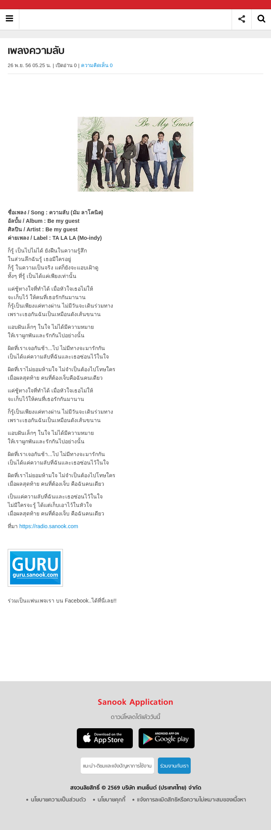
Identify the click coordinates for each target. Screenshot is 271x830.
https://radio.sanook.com (48, 526)
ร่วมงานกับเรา (174, 766)
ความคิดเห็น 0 (97, 65)
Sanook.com (23, 5)
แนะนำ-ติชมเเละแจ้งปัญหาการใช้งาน (117, 766)
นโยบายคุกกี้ (111, 800)
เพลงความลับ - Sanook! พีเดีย (128, 19)
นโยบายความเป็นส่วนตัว (58, 800)
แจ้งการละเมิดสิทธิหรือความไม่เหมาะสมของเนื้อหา (191, 800)
